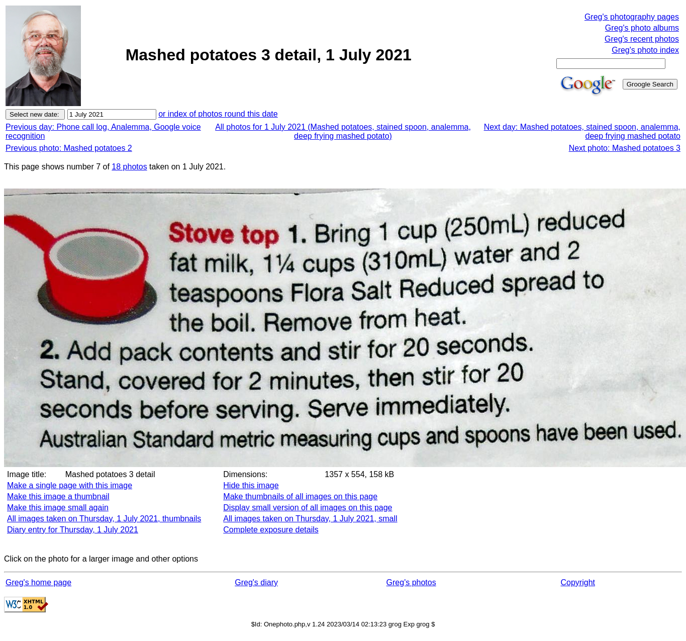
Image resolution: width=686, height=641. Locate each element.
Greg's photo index (645, 50)
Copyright (578, 582)
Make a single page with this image (69, 485)
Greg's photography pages (631, 17)
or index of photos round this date (218, 114)
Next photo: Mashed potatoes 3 (624, 148)
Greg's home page (38, 582)
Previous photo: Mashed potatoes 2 (69, 148)
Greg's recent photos (642, 39)
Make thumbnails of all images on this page (300, 496)
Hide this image (250, 485)
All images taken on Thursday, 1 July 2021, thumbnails (104, 518)
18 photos (129, 166)
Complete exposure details (270, 529)
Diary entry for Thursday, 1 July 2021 (72, 529)
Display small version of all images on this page (307, 507)
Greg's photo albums (642, 28)
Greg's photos (411, 582)
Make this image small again (58, 507)
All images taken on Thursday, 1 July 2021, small (310, 518)
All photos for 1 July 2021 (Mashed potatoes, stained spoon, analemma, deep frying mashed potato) (343, 131)
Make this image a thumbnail (58, 496)
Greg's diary (256, 582)
